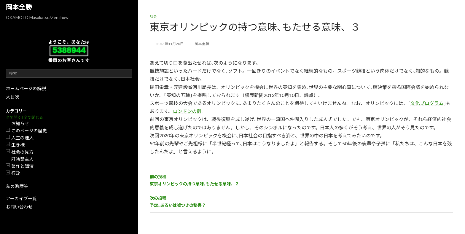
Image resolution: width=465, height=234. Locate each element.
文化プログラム (427, 103)
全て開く (13, 117)
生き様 (18, 144)
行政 (15, 173)
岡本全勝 (19, 7)
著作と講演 (22, 166)
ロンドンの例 (187, 111)
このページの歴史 (29, 130)
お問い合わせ (19, 206)
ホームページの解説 (26, 88)
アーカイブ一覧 (21, 198)
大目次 (12, 96)
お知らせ (20, 123)
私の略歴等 (17, 186)
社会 (153, 16)
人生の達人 (22, 137)
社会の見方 (22, 152)
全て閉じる (33, 117)
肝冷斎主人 (22, 159)
